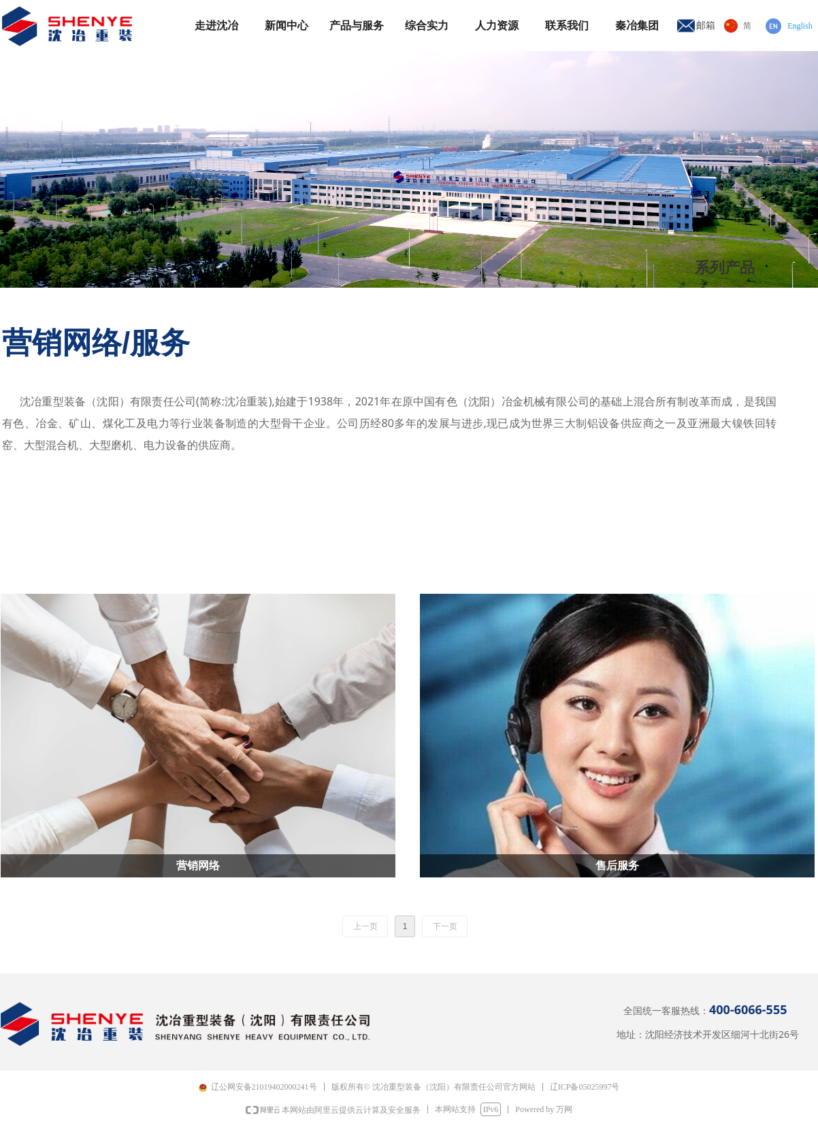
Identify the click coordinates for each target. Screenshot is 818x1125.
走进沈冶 (216, 25)
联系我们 (567, 25)
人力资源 (497, 25)
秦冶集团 (637, 25)
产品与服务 (356, 25)
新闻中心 (286, 25)
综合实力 (426, 25)
